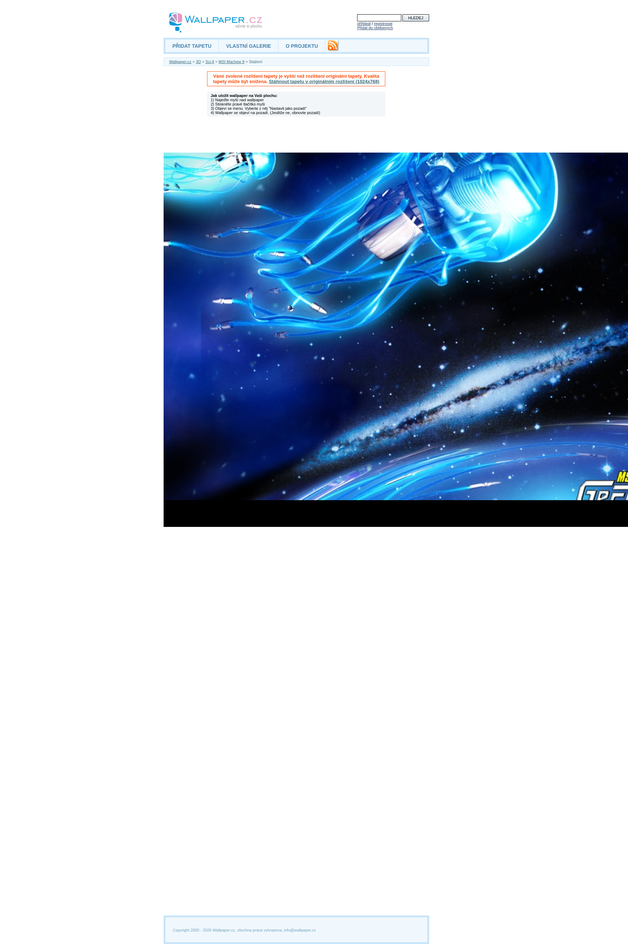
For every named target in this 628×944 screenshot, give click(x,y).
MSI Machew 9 (231, 62)
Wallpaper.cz (180, 62)
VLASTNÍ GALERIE (248, 46)
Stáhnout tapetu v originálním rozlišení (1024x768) (324, 81)
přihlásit (364, 23)
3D (198, 62)
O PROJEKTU (301, 46)
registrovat (383, 23)
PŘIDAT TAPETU (192, 46)
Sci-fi (209, 62)
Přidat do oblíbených (375, 28)
